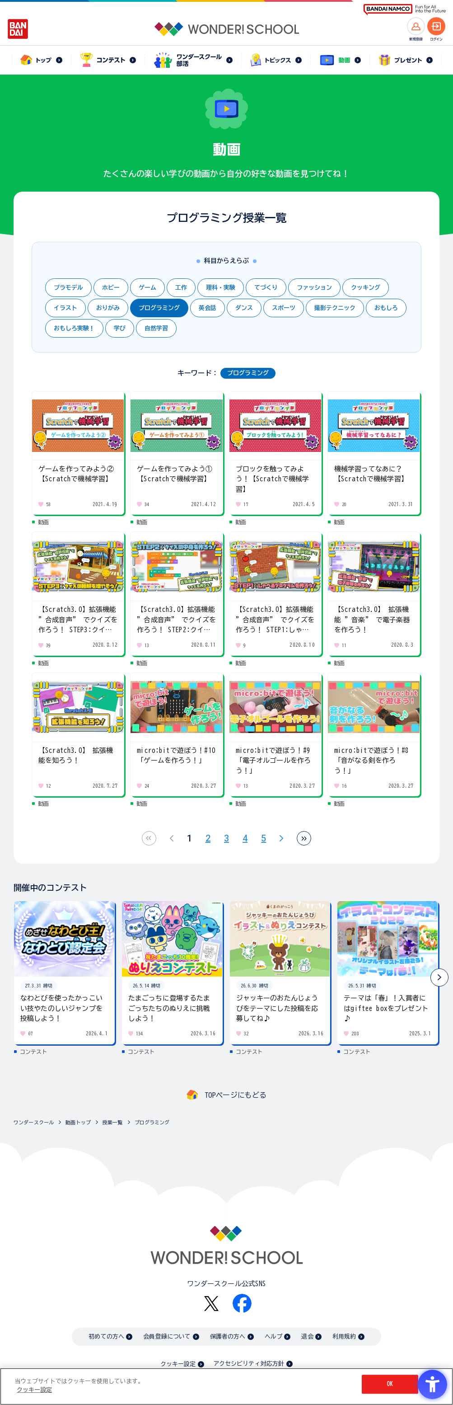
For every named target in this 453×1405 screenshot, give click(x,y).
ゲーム (147, 288)
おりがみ (108, 308)
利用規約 (344, 1336)
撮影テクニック (334, 308)
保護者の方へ (228, 1336)
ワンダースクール (34, 1122)
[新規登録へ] (416, 26)
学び (120, 328)
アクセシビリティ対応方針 (249, 1364)
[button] (439, 977)
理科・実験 (220, 288)
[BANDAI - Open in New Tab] (18, 29)
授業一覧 (113, 1122)
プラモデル (68, 288)
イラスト (65, 308)
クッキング (365, 288)
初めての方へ (106, 1336)
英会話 (207, 308)
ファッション (314, 288)
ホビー (111, 288)
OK (390, 1384)
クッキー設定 (178, 1364)
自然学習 (156, 328)
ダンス (244, 308)
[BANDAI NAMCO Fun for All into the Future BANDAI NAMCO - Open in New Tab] (405, 9)
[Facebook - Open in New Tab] (242, 1303)
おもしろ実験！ (74, 328)
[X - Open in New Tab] (211, 1303)
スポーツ (283, 308)
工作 (181, 288)
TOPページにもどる (236, 1095)
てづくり (266, 288)
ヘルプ (273, 1336)
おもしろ (386, 308)
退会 (307, 1336)
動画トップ (78, 1122)
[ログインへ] (436, 26)
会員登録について (167, 1336)
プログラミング (159, 308)
